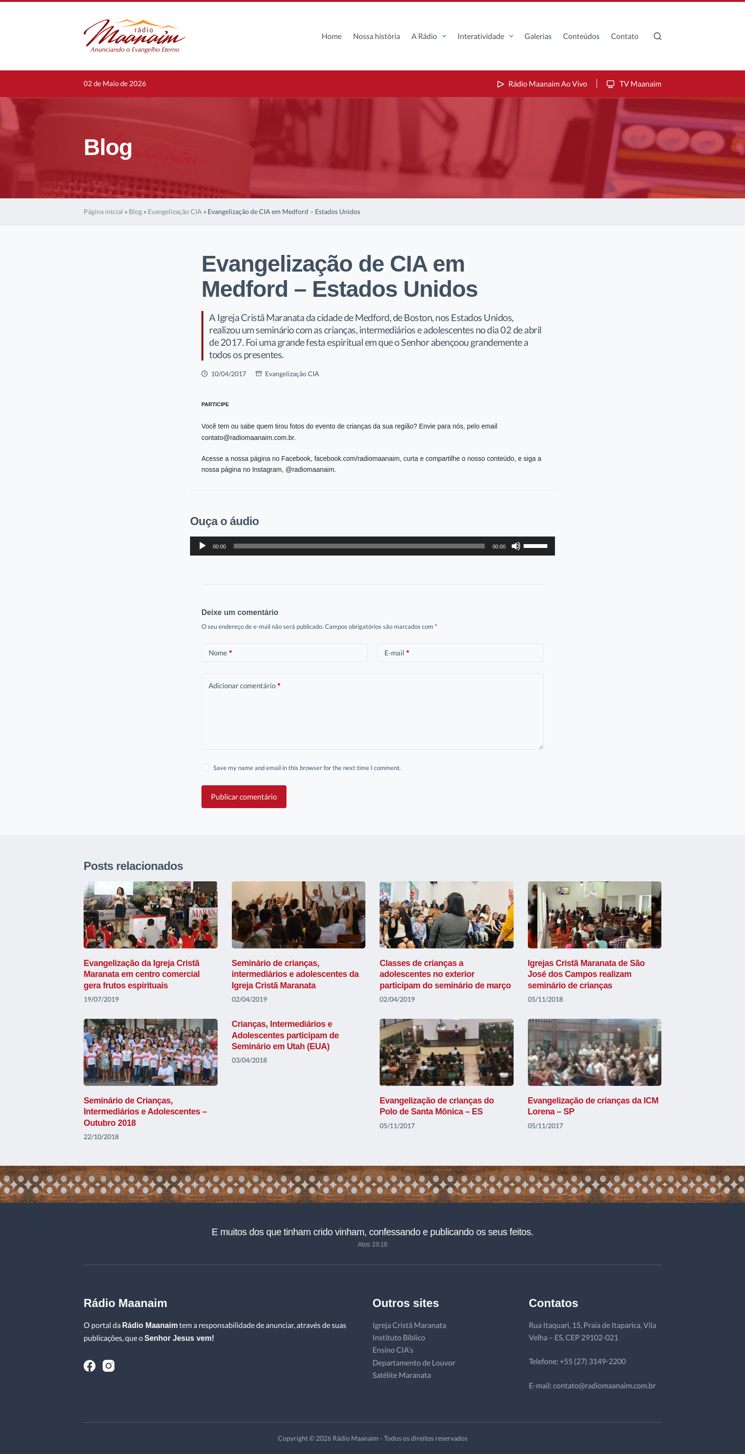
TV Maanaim (633, 83)
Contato (625, 35)
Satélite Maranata (401, 1374)
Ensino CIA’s (392, 1349)
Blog (135, 211)
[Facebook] (90, 1366)
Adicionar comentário (244, 686)
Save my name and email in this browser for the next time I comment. (307, 767)
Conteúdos (581, 35)
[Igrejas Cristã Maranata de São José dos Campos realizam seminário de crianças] (595, 914)
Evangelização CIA (175, 211)
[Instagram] (109, 1366)
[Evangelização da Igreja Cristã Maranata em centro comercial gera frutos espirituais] (151, 914)
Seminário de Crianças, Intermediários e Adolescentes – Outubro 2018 (146, 1112)
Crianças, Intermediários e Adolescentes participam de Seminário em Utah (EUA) (286, 1035)
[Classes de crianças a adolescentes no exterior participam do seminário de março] (447, 914)
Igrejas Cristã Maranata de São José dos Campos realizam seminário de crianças (587, 974)
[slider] (359, 546)
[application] (372, 546)
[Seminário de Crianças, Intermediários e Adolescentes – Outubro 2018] (151, 1052)
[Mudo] (516, 546)
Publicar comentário (244, 796)
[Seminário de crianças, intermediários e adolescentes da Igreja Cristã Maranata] (299, 914)
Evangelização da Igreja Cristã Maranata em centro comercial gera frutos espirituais (142, 974)
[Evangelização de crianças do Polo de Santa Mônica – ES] (447, 1052)
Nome (220, 653)
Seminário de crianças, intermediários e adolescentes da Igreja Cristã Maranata (296, 974)
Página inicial (103, 211)
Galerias (538, 35)
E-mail (396, 653)
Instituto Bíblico (398, 1337)
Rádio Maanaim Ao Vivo (541, 83)
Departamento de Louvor (413, 1362)
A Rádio (430, 36)
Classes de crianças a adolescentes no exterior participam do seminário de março (446, 974)
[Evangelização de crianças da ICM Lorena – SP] (595, 1052)
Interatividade (487, 36)
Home (332, 35)
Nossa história (376, 35)
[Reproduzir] (202, 546)
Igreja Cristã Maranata (409, 1324)
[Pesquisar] (657, 36)
